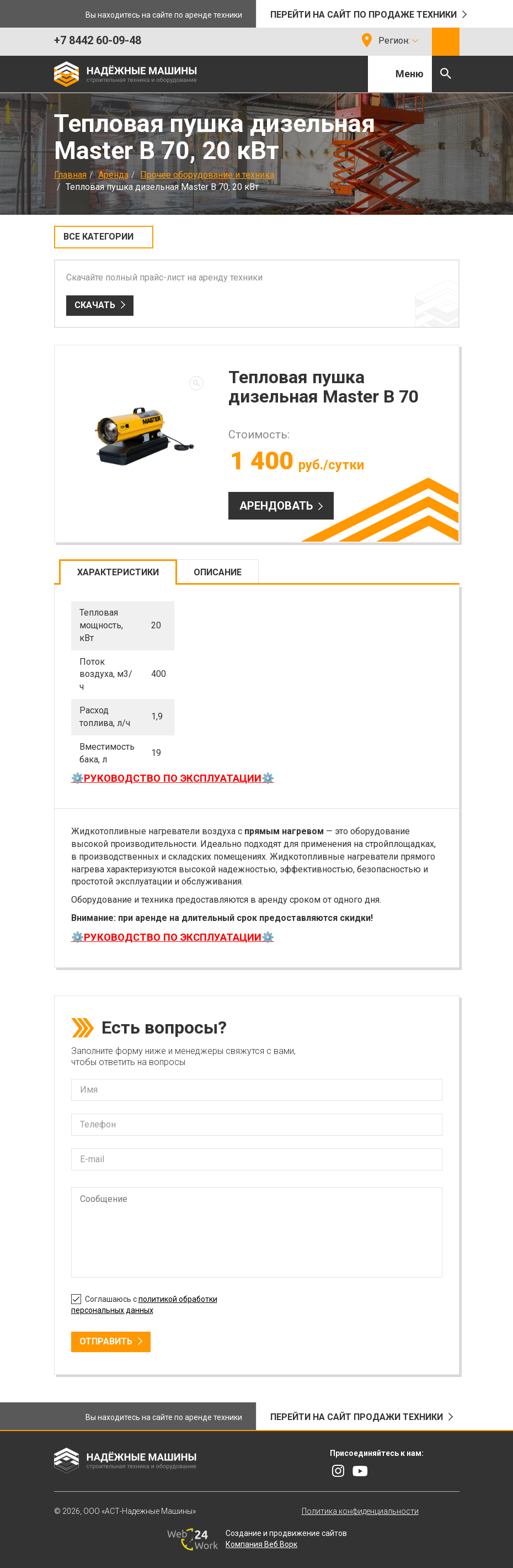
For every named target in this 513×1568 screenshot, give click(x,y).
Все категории (98, 236)
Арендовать (276, 505)
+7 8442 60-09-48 (97, 40)
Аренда (113, 174)
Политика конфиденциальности (360, 1511)
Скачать (94, 305)
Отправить (105, 1341)
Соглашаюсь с (144, 1303)
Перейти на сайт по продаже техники (363, 14)
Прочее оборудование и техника (207, 174)
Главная (70, 174)
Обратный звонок (445, 42)
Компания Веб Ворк (261, 1544)
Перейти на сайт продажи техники (356, 1417)
